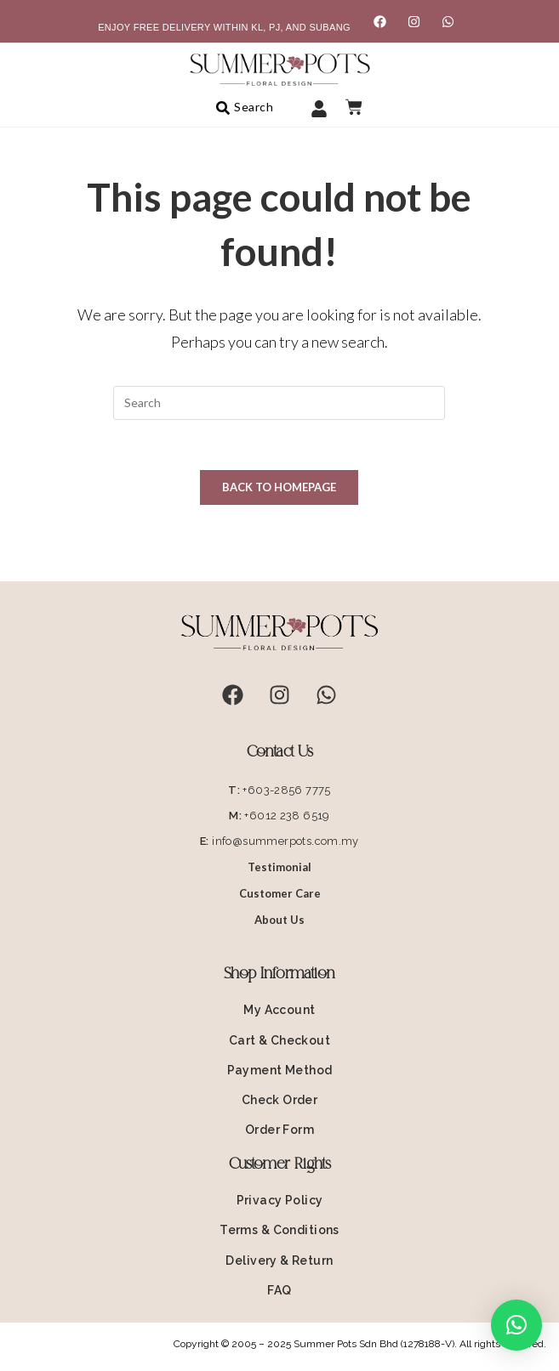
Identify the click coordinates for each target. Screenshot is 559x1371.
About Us (279, 920)
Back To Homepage (279, 488)
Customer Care (280, 894)
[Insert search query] (279, 403)
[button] (516, 1325)
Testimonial (279, 868)
